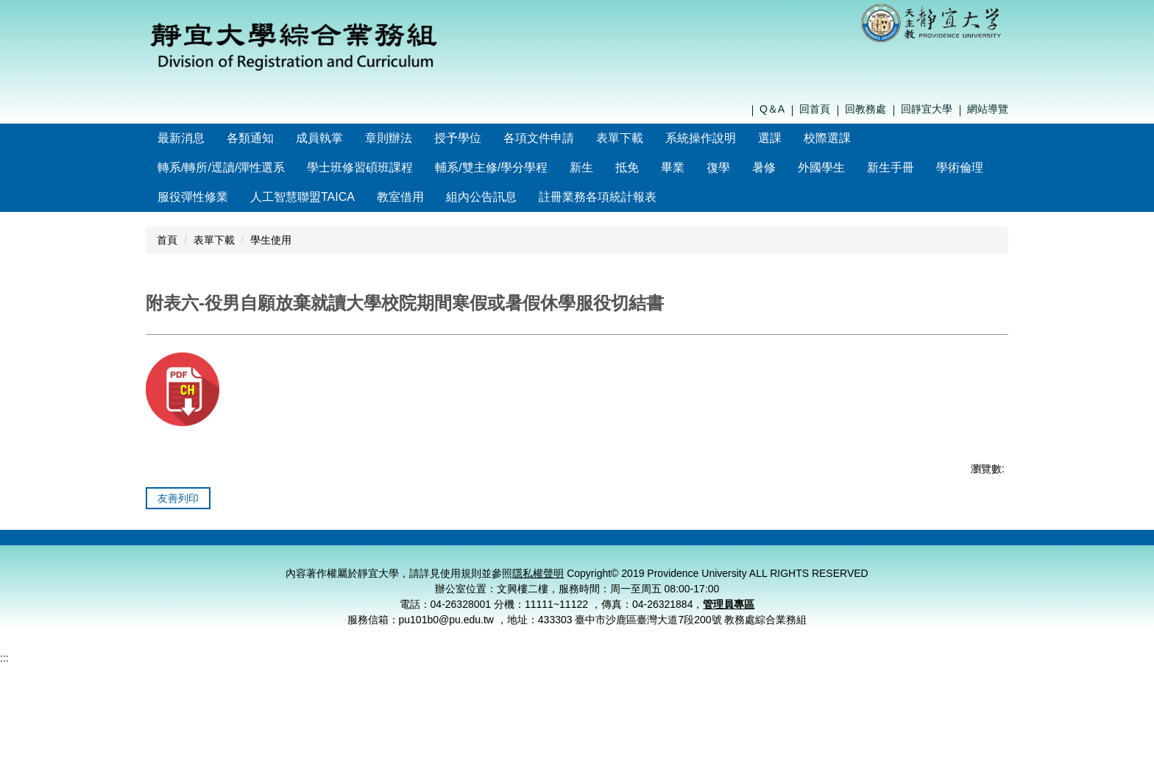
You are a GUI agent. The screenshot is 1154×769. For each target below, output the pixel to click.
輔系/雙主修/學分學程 (491, 167)
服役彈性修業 (192, 197)
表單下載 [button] (651, 138)
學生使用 (270, 240)
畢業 (672, 167)
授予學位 (489, 138)
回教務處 (865, 109)
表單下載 (214, 240)
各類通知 (281, 138)
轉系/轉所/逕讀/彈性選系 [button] (221, 167)
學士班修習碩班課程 (360, 167)
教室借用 (400, 197)
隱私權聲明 (823, 583)
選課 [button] (801, 138)
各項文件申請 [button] (570, 138)
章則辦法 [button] (420, 138)
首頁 (167, 240)
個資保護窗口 (899, 583)
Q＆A (772, 109)
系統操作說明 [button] (732, 138)
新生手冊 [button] (890, 167)
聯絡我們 (749, 583)
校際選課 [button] (858, 138)
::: (162, 138)
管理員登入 (973, 583)
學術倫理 (959, 167)
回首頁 (814, 109)
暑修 (764, 167)
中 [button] (967, 365)
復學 (718, 167)
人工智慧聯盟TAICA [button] (302, 197)
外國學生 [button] (821, 167)
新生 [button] (581, 167)
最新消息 (212, 138)
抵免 (627, 167)
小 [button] (938, 365)
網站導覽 (987, 109)
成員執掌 (351, 138)
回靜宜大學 (926, 109)
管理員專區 (728, 659)
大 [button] (996, 365)
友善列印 (178, 534)
